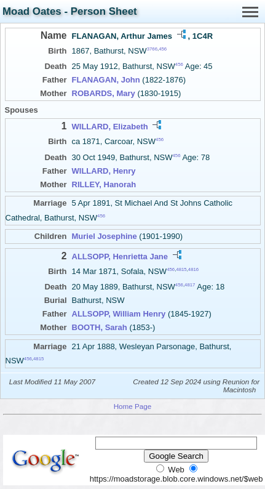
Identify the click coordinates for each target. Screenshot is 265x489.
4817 (189, 285)
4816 (193, 269)
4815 (181, 269)
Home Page (133, 406)
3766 (152, 49)
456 (163, 49)
